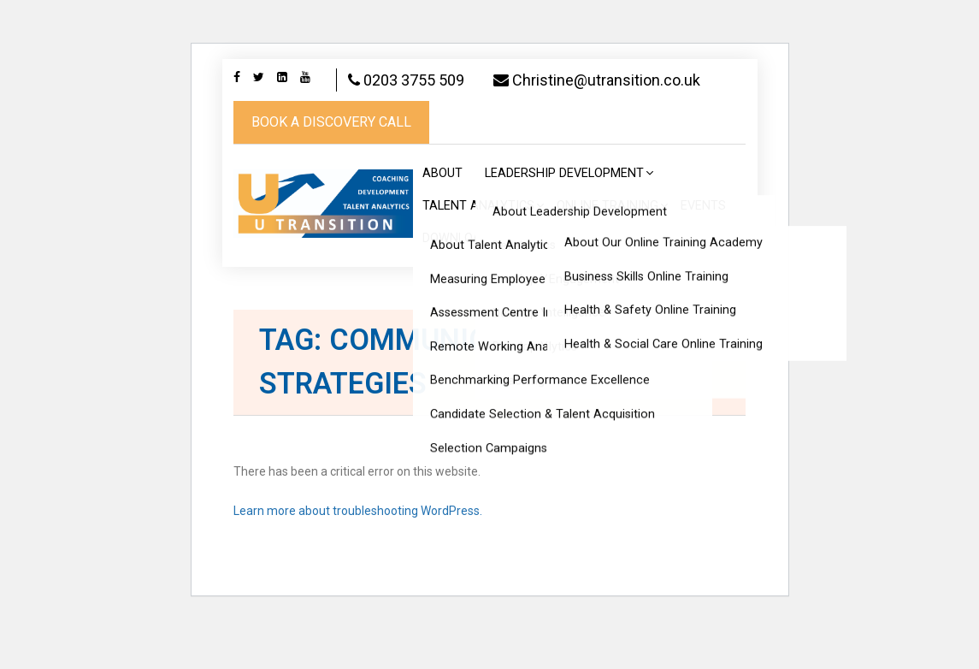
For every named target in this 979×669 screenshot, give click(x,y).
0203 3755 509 (416, 80)
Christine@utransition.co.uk (336, 122)
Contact (705, 280)
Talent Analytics (478, 247)
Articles (627, 280)
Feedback (548, 280)
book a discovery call (331, 164)
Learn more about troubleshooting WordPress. (357, 552)
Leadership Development (564, 215)
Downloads (459, 280)
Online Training (607, 247)
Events (703, 247)
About (442, 215)
